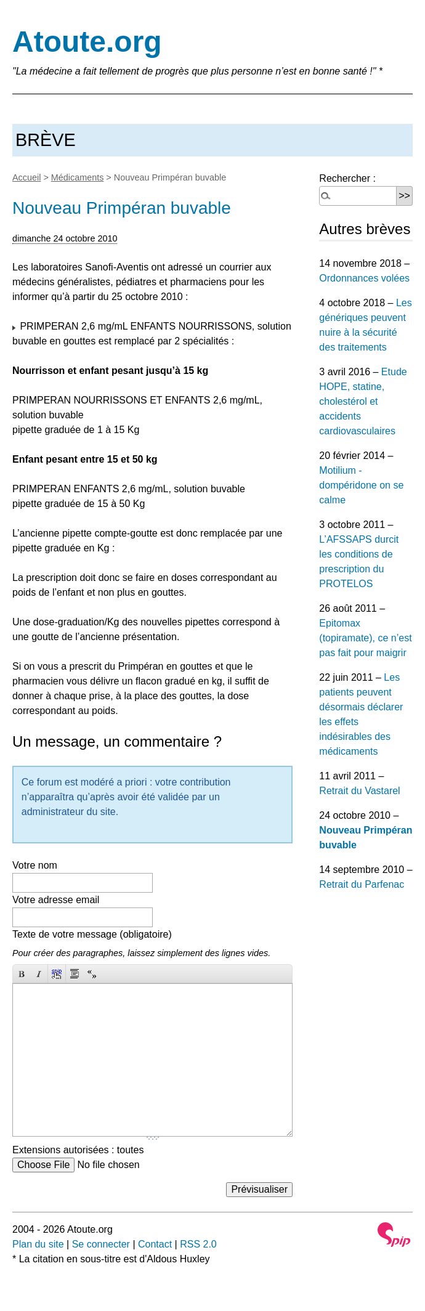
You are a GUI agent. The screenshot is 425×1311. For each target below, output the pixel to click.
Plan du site (38, 1244)
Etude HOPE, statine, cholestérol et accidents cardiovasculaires (363, 401)
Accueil (26, 177)
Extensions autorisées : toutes (78, 1150)
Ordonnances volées (364, 278)
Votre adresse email (55, 900)
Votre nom (34, 865)
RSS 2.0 (198, 1244)
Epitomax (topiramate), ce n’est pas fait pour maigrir (365, 638)
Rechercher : (347, 178)
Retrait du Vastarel (359, 790)
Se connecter (101, 1244)
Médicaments (77, 177)
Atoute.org (87, 41)
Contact (155, 1244)
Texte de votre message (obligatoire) (92, 934)
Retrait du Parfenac (361, 884)
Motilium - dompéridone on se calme (361, 485)
